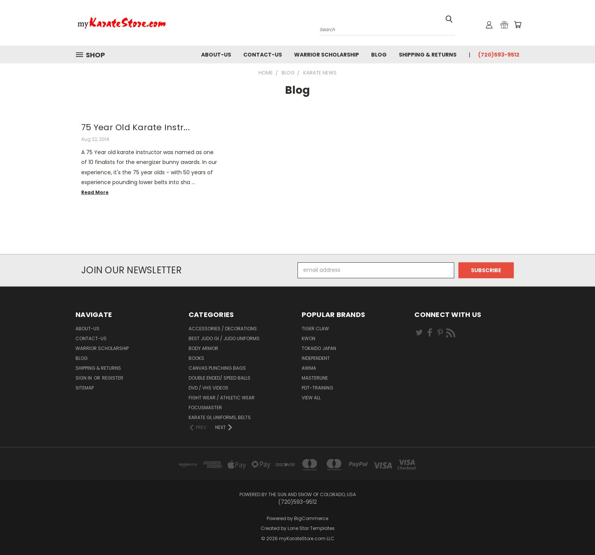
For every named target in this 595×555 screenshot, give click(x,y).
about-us (216, 54)
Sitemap (85, 388)
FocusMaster (205, 407)
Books (196, 358)
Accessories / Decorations (223, 328)
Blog (379, 54)
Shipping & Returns (427, 54)
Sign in (84, 378)
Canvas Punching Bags (217, 368)
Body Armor (203, 348)
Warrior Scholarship (326, 54)
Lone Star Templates (311, 528)
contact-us (262, 54)
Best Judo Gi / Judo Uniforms (224, 338)
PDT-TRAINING (317, 388)
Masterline (315, 378)
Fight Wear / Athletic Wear (222, 397)
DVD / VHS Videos (208, 388)
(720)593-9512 (498, 54)
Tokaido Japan (319, 348)
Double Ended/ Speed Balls (219, 378)
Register (112, 378)
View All (311, 397)
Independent (316, 358)
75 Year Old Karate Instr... (135, 127)
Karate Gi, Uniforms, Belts (220, 417)
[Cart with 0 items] (517, 24)
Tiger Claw (315, 328)
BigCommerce (311, 518)
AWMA (309, 368)
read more (95, 192)
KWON (308, 338)
